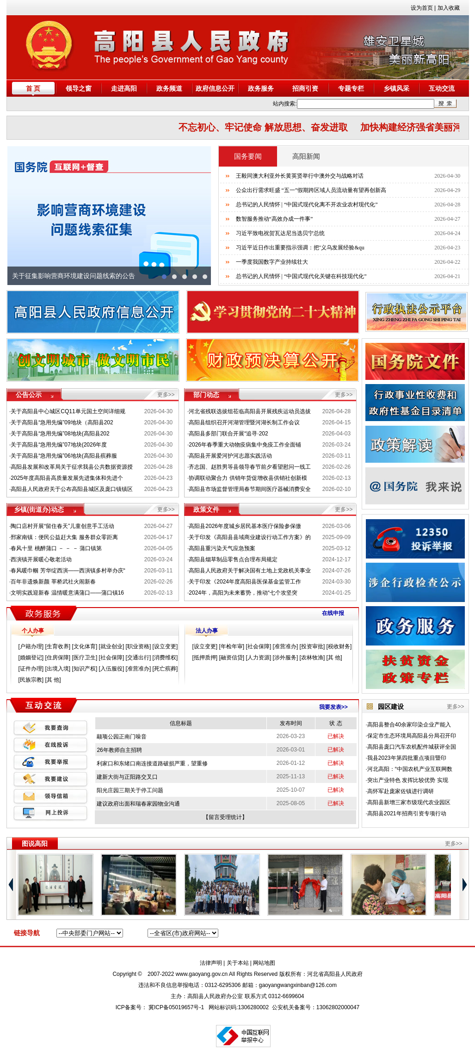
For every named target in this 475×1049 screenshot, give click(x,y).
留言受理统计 (225, 817)
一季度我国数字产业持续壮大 (272, 262)
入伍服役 (111, 668)
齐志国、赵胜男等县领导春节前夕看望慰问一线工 (250, 467)
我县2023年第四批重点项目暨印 (406, 758)
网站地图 (264, 963)
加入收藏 (449, 8)
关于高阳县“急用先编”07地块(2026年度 (59, 444)
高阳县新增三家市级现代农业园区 (408, 802)
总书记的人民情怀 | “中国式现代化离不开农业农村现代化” (307, 204)
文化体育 (85, 646)
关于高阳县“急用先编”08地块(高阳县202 (60, 433)
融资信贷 (232, 657)
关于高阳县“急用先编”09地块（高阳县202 (62, 422)
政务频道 (169, 88)
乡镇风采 (396, 88)
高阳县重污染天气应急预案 (222, 548)
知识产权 (85, 668)
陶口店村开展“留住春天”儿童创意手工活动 (62, 526)
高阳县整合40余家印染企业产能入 (409, 724)
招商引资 (305, 88)
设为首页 (422, 8)
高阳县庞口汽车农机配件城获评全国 (411, 747)
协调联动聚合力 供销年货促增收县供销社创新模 (248, 478)
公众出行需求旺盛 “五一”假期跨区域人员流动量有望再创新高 (311, 190)
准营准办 (138, 668)
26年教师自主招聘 (119, 750)
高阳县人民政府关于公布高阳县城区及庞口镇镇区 (72, 489)
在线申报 (333, 613)
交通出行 (138, 657)
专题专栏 (351, 88)
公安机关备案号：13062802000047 (315, 1007)
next (199, 216)
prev (19, 216)
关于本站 (238, 963)
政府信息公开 (215, 88)
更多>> (166, 394)
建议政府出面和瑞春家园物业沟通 (138, 804)
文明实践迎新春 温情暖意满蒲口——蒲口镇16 (67, 593)
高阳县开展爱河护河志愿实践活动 (230, 456)
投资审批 (312, 646)
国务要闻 (248, 156)
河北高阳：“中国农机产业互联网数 (409, 769)
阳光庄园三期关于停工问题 (130, 790)
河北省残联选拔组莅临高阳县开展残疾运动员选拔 (250, 411)
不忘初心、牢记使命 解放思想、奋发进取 (269, 127)
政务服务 (261, 88)
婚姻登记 (31, 657)
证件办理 (31, 668)
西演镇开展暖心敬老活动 (41, 559)
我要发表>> (333, 707)
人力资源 (258, 657)
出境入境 (58, 668)
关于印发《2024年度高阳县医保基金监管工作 (245, 581)
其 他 (53, 680)
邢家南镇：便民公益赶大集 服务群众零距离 (64, 537)
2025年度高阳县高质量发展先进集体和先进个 (67, 478)
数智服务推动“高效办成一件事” (274, 219)
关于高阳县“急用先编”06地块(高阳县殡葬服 (64, 456)
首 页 (33, 88)
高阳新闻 (306, 156)
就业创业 (111, 646)
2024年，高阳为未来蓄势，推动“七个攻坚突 (243, 593)
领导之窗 (79, 88)
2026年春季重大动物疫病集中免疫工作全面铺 (245, 444)
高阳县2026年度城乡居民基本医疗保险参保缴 (245, 526)
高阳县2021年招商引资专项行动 (406, 813)
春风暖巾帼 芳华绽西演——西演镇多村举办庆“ (68, 570)
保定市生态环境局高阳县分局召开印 (411, 735)
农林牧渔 (312, 657)
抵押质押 (205, 657)
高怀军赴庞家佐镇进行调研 (400, 791)
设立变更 (165, 646)
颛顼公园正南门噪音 (122, 736)
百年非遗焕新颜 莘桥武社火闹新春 (53, 581)
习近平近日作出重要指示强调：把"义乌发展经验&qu (300, 247)
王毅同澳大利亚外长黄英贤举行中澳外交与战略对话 (300, 176)
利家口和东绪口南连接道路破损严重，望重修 (152, 763)
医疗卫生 (85, 657)
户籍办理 (31, 646)
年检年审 (232, 646)
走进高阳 (124, 88)
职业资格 (138, 646)
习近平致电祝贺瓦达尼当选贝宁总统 (280, 233)
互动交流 (442, 88)
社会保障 (111, 657)
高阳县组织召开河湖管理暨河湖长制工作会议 (244, 422)
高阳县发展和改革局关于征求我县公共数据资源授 (72, 467)
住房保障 (58, 657)
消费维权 (165, 657)
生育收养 (58, 646)
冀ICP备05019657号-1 (176, 1007)
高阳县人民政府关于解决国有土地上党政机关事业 (250, 570)
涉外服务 (285, 657)
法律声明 (211, 963)
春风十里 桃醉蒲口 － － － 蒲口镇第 (56, 548)
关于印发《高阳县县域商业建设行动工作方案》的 (250, 537)
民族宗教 (31, 680)
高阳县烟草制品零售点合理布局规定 (233, 559)
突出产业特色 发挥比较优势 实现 (407, 780)
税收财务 (339, 646)
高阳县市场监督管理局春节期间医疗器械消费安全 (250, 489)
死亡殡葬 (165, 668)
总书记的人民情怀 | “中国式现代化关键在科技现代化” (301, 276)
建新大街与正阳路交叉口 (127, 777)
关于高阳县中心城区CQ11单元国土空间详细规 (68, 411)
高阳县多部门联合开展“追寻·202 (228, 433)
